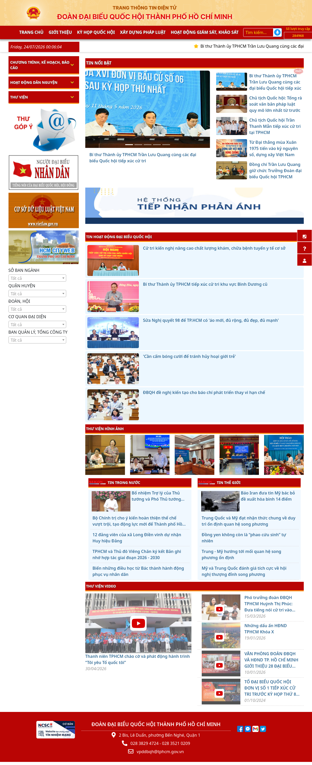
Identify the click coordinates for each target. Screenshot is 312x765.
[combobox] (37, 278)
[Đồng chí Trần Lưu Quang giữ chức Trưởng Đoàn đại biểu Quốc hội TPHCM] (166, 145)
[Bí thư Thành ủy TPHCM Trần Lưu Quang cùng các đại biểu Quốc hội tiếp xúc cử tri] (129, 145)
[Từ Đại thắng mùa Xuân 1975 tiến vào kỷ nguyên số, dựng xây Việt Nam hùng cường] (157, 145)
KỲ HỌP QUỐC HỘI (96, 32)
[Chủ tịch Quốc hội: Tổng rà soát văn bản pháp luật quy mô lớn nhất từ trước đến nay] (138, 145)
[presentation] (88, 455)
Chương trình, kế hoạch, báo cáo (40, 65)
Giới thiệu (60, 32)
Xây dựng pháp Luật (143, 32)
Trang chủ (31, 32)
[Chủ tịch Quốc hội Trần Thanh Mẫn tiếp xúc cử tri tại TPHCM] (147, 145)
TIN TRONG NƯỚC (114, 482)
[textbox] (37, 278)
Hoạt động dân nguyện (33, 82)
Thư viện (19, 97)
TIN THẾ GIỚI (219, 482)
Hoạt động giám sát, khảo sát (205, 32)
